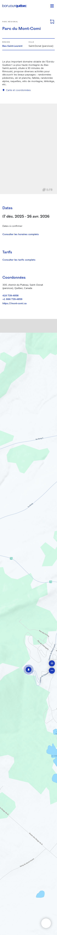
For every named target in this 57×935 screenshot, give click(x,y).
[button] (28, 669)
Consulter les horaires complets (20, 234)
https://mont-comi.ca (14, 303)
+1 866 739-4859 (12, 299)
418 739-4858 (10, 295)
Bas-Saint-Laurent (12, 45)
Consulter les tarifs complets (18, 259)
